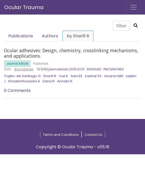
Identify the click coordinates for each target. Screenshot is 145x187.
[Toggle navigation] (133, 7)
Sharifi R (49, 76)
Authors (50, 36)
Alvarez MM (113, 76)
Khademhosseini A (24, 81)
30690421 (94, 69)
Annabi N (64, 81)
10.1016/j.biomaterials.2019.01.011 (60, 69)
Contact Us (93, 134)
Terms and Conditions (61, 134)
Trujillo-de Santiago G (22, 76)
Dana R (49, 81)
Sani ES (76, 76)
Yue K (63, 76)
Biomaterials (24, 69)
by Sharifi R (78, 36)
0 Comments (17, 91)
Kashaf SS (93, 76)
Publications (20, 36)
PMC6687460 (113, 69)
